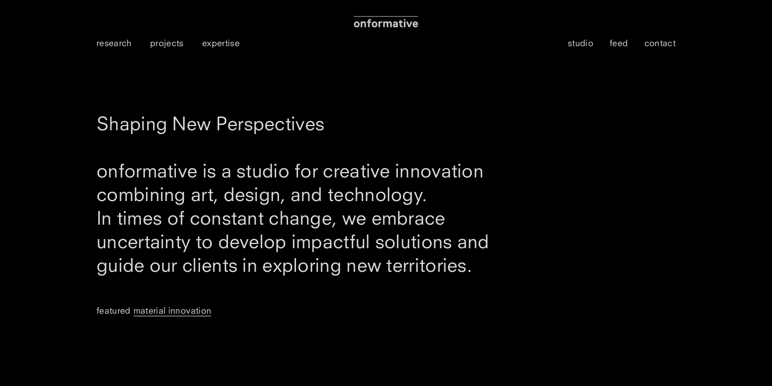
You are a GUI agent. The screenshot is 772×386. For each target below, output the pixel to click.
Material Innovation (172, 310)
